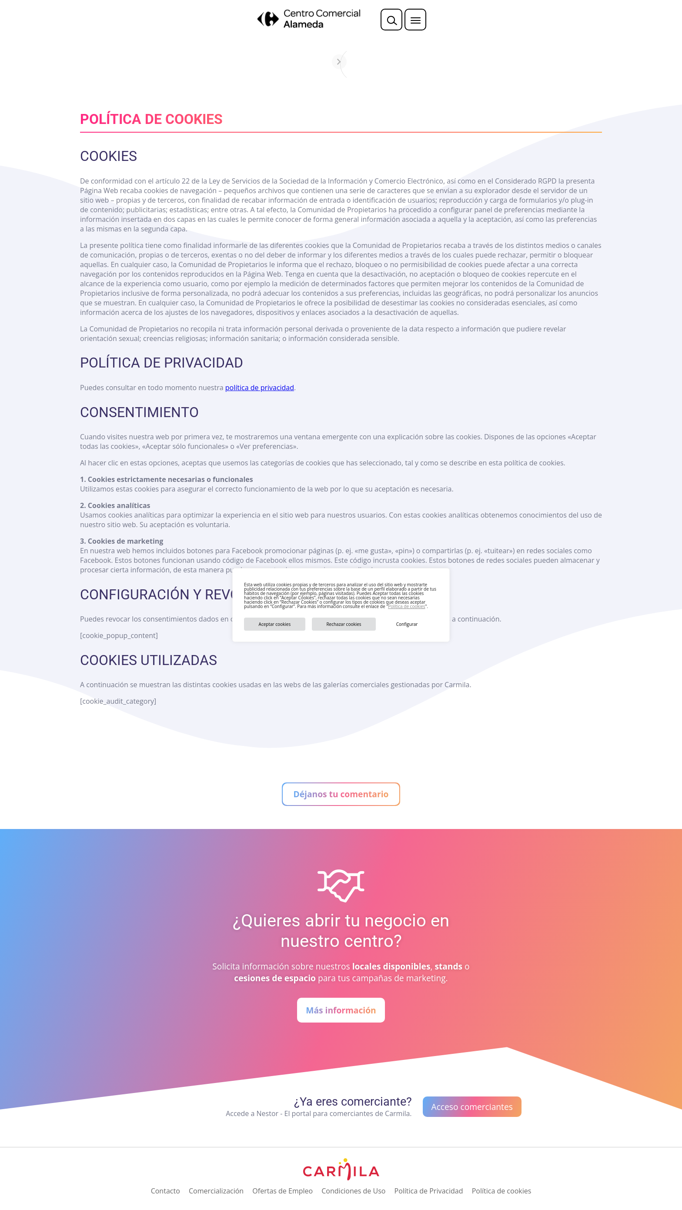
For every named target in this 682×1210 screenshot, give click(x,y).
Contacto (165, 1191)
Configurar (407, 624)
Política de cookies (406, 606)
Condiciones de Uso (353, 1191)
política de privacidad (259, 387)
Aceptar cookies (275, 624)
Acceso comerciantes (472, 1107)
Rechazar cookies (343, 624)
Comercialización (216, 1191)
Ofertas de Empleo (282, 1191)
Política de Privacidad (428, 1191)
